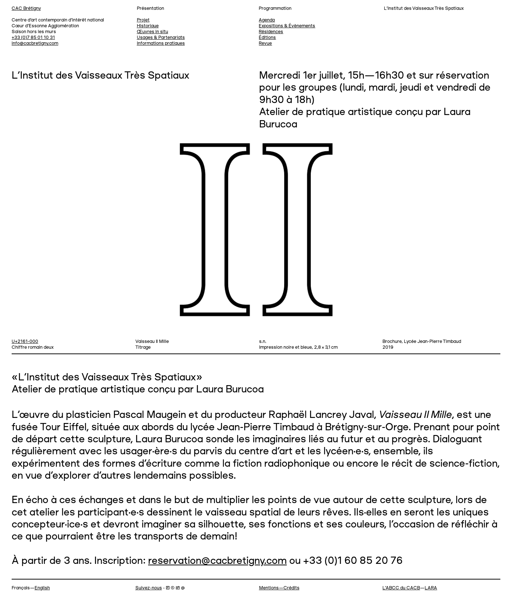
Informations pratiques (161, 43)
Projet (143, 20)
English (42, 588)
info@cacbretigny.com (35, 43)
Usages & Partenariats (161, 38)
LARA (431, 588)
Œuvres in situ (152, 32)
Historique (148, 26)
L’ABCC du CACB (401, 588)
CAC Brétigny (26, 9)
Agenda (267, 20)
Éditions (267, 38)
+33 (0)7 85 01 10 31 (33, 38)
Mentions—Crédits (279, 588)
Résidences (271, 32)
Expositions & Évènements (287, 26)
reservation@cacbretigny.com (217, 561)
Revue (265, 43)
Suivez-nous (148, 588)
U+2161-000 (25, 342)
